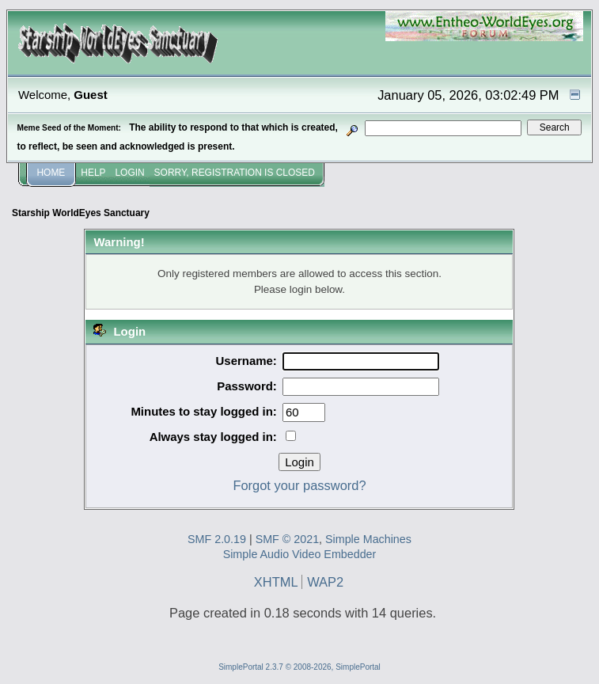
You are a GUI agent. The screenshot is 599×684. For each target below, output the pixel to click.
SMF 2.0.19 (217, 539)
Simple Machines (368, 539)
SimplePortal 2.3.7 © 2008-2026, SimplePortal (299, 667)
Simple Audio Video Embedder (300, 554)
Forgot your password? (299, 485)
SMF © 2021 (287, 539)
